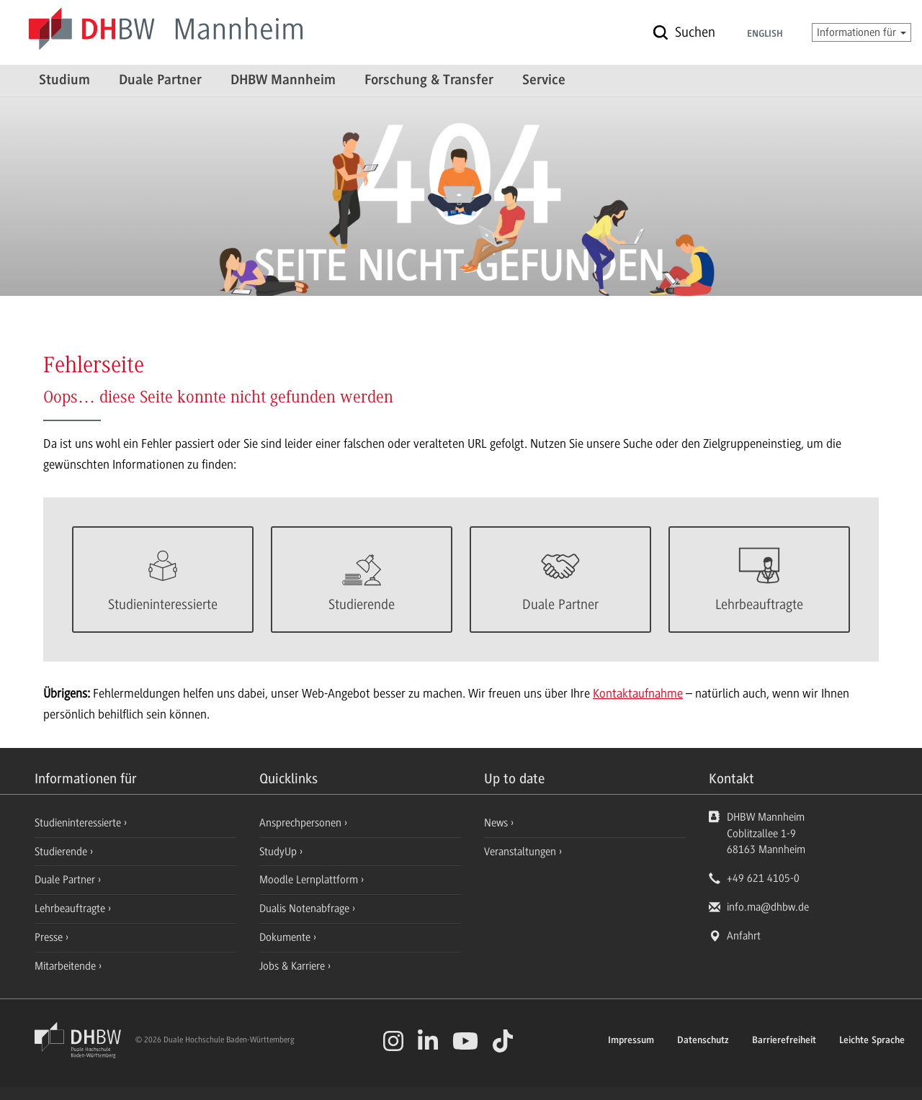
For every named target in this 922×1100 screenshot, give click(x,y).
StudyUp (279, 851)
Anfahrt (744, 935)
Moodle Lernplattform (310, 879)
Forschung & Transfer (428, 80)
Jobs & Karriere (293, 966)
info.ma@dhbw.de (768, 907)
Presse (50, 937)
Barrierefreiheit (784, 1041)
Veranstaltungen (520, 851)
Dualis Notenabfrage (305, 908)
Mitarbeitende (67, 966)
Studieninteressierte (79, 822)
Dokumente (286, 937)
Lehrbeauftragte (71, 908)
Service (543, 80)
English (765, 35)
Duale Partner (160, 80)
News (496, 822)
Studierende (62, 851)
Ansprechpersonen (301, 822)
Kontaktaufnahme (638, 693)
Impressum (631, 1041)
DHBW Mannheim (283, 80)
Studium (64, 80)
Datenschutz (703, 1041)
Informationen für (861, 32)
